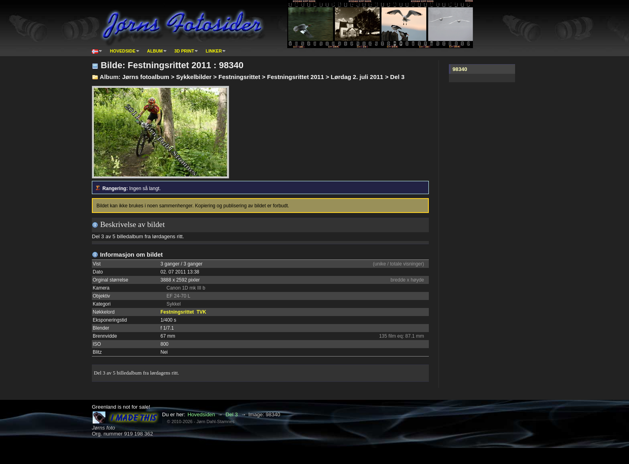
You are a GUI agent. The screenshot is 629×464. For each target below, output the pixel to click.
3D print (184, 51)
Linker (214, 51)
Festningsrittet (177, 312)
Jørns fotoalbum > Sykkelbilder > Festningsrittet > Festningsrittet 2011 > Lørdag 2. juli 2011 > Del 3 (263, 76)
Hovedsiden (201, 414)
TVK (201, 312)
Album (155, 51)
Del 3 (231, 414)
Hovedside (123, 51)
